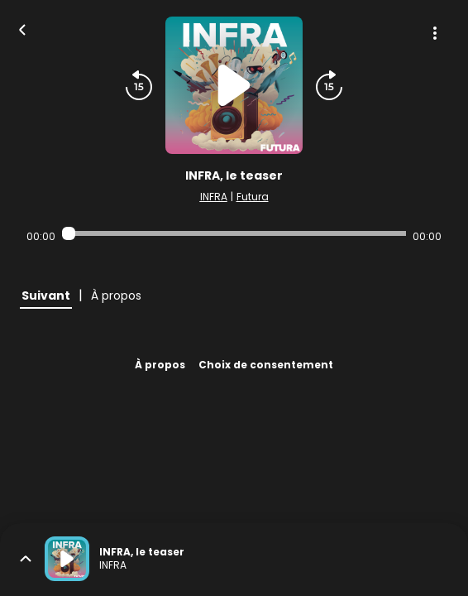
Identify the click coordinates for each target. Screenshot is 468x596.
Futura (252, 197)
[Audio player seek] (233, 233)
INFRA (213, 197)
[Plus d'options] (434, 33)
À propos (160, 365)
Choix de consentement (265, 365)
